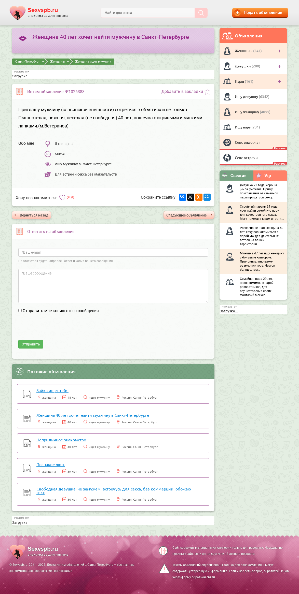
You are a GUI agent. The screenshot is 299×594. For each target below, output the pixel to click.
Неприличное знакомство (61, 439)
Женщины (244, 50)
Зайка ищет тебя (52, 390)
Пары (240, 81)
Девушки (243, 66)
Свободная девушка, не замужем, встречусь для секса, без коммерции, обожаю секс (113, 490)
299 (70, 197)
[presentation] (57, 330)
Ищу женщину (247, 111)
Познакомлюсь (50, 464)
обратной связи (203, 577)
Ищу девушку (247, 96)
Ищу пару (243, 127)
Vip (263, 175)
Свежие (234, 175)
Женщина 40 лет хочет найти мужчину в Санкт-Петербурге (92, 414)
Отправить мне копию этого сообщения (61, 310)
